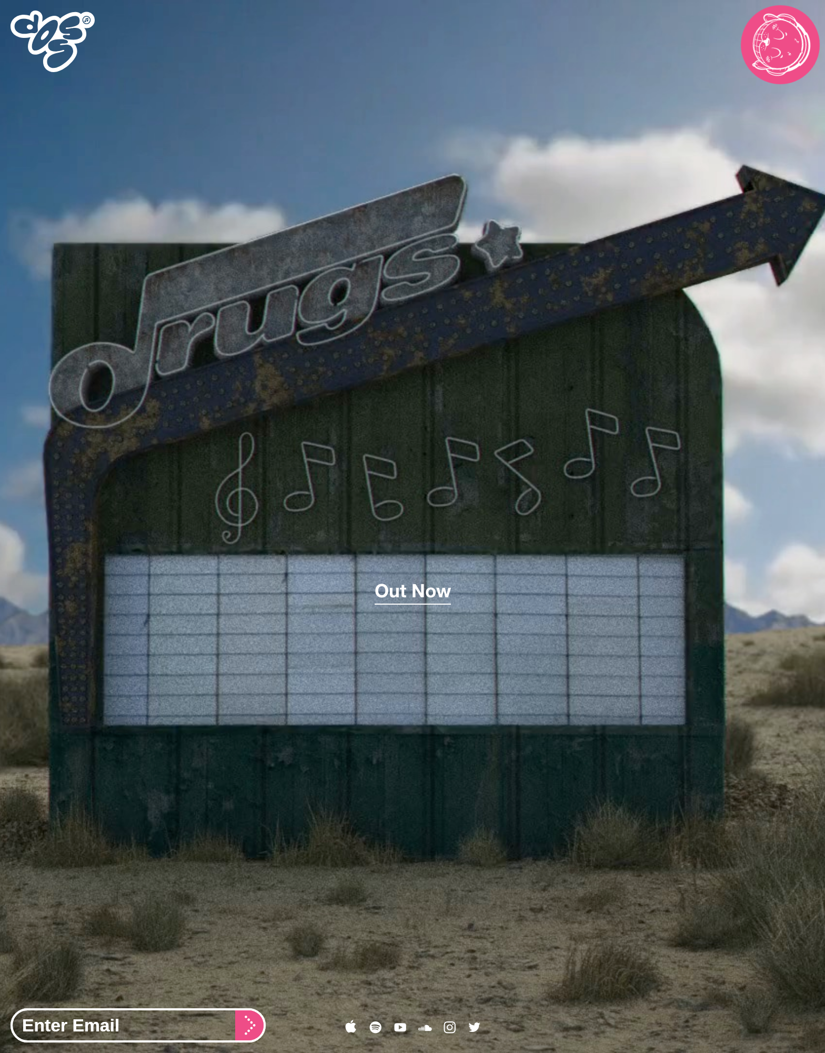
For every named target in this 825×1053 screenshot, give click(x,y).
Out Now (413, 590)
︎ (400, 1028)
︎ (474, 1028)
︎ (425, 1028)
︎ (449, 1028)
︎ (375, 1028)
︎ (351, 1028)
